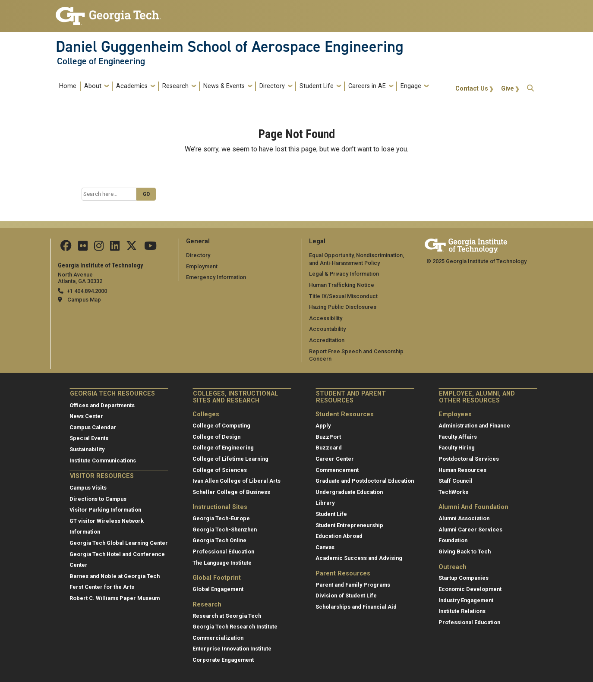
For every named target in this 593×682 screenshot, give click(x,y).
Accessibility (325, 318)
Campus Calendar (92, 427)
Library (324, 503)
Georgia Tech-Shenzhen (224, 529)
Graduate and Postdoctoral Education (364, 481)
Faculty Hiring (456, 447)
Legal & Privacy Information (344, 273)
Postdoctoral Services (468, 459)
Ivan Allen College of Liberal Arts (236, 481)
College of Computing (221, 425)
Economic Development (470, 589)
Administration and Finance (474, 425)
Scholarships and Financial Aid (356, 606)
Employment (202, 266)
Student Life (317, 86)
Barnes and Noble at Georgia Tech (114, 576)
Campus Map (84, 299)
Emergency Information (216, 277)
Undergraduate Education (349, 492)
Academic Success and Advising (358, 558)
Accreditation (326, 340)
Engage (411, 86)
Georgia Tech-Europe (221, 518)
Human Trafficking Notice (341, 285)
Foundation (452, 540)
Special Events (88, 438)
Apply (323, 425)
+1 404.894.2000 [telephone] (87, 291)
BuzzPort (328, 437)
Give (507, 88)
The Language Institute (222, 562)
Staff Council (455, 481)
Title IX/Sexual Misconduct (343, 296)
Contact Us (471, 88)
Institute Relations (462, 611)
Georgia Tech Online (219, 540)
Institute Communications (102, 460)
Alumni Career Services (470, 529)
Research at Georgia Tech (226, 616)
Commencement (337, 470)
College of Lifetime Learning (230, 459)
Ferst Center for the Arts (101, 587)
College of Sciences (219, 470)
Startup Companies (463, 578)
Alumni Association (463, 518)
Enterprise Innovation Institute (231, 648)
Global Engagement (217, 589)
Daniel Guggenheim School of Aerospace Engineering (230, 46)
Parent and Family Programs (352, 584)
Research (175, 86)
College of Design (216, 437)
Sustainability (86, 449)
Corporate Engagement (223, 660)
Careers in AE (367, 86)
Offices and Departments (102, 405)
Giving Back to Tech (464, 551)
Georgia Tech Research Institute (235, 626)
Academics (132, 86)
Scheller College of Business (231, 492)
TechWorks (453, 492)
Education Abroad (339, 536)
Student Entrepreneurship (349, 525)
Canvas (324, 547)
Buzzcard (328, 447)
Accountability (327, 329)
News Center (86, 416)
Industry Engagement (465, 600)
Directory (272, 86)
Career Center (334, 459)
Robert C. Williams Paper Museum (114, 598)
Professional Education (223, 551)
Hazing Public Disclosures (342, 307)
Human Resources (462, 470)
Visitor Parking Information (105, 509)
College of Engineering (101, 61)
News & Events (224, 86)
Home (67, 86)
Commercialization (217, 638)
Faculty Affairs (457, 437)
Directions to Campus (97, 499)
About (92, 86)
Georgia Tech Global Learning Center (118, 543)
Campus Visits (88, 487)
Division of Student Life (346, 595)
